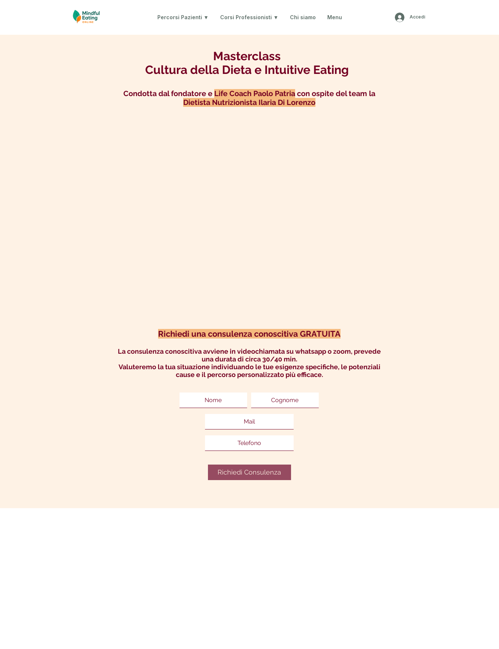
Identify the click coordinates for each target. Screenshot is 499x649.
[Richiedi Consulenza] (249, 472)
